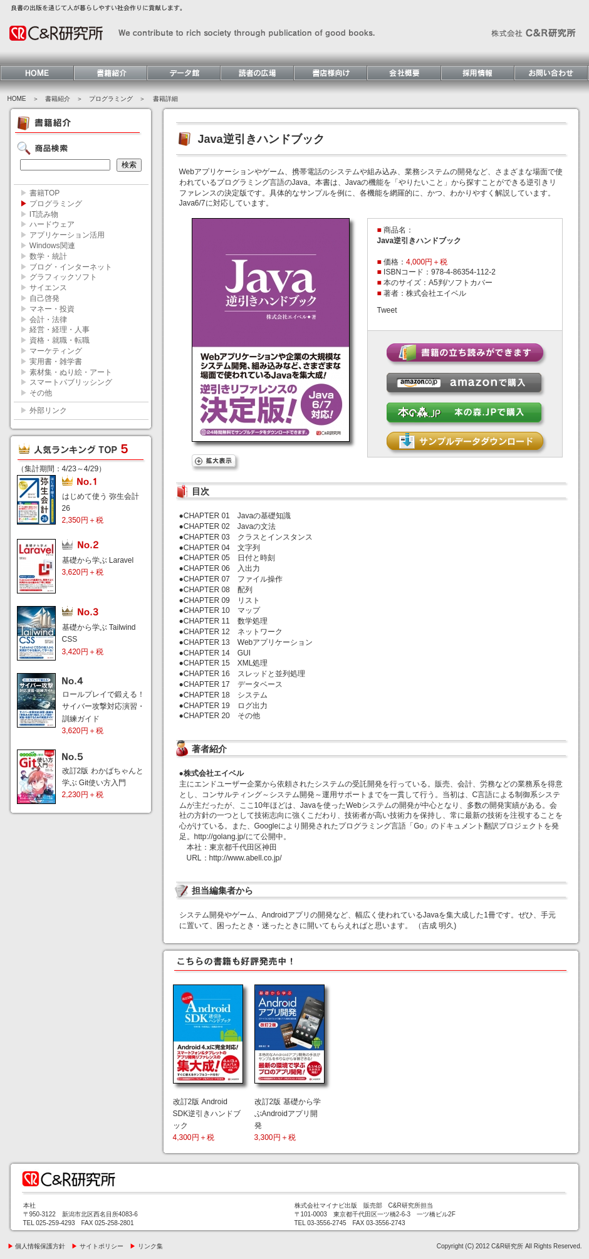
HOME (17, 98)
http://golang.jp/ (220, 836)
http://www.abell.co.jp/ (245, 858)
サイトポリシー (97, 1246)
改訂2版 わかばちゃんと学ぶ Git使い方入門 (102, 782)
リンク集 (146, 1246)
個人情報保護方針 (37, 1246)
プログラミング (111, 98)
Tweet (387, 310)
